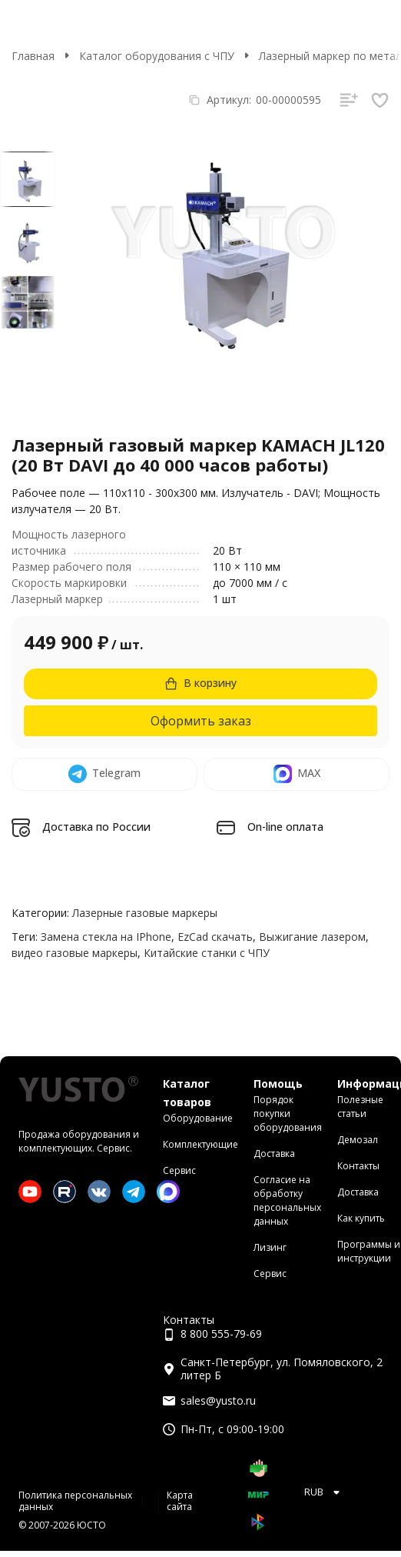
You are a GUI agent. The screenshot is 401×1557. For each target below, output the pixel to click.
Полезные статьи (360, 1106)
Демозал (357, 1139)
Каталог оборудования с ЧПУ (156, 55)
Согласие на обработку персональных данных (287, 1200)
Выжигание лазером (312, 936)
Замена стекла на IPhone (106, 936)
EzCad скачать (215, 936)
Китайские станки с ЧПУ (207, 952)
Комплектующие (200, 1144)
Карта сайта (180, 1500)
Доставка (274, 1153)
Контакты (358, 1165)
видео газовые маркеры (75, 952)
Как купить (361, 1218)
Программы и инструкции (368, 1251)
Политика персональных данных (75, 1500)
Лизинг (270, 1247)
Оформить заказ (201, 720)
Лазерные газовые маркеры (144, 912)
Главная (33, 55)
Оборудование (198, 1118)
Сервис (179, 1170)
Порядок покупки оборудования (288, 1113)
